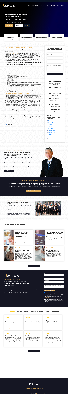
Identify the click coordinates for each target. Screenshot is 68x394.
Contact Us (9, 25)
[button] (34, 5)
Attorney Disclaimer (39, 393)
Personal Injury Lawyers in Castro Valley (18, 47)
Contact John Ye (8, 171)
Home (29, 5)
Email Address (46, 280)
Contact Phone (46, 277)
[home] (9, 5)
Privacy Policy (44, 393)
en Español (19, 25)
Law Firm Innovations (28, 393)
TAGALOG (27, 25)
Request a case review (33, 191)
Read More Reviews (33, 351)
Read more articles (33, 266)
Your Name (46, 273)
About (58, 5)
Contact (62, 5)
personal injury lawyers (13, 53)
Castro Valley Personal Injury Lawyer (17, 93)
